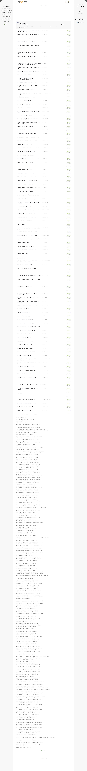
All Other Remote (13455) (6, 12)
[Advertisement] (43, 13)
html (76, 19)
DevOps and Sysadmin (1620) (6, 19)
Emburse (22, 24)
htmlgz (79, 19)
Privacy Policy (80, 13)
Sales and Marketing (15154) (6, 10)
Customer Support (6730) (6, 16)
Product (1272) (6, 21)
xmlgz (85, 19)
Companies (80, 11)
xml (82, 19)
